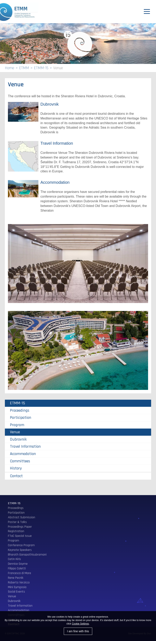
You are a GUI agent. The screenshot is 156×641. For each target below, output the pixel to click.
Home (9, 68)
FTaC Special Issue (20, 536)
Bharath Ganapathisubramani (27, 554)
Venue (15, 432)
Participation (20, 417)
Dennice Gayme (18, 564)
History (16, 468)
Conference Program (21, 545)
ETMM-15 (41, 68)
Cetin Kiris (14, 559)
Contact (16, 476)
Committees (20, 461)
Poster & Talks (17, 522)
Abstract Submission (21, 517)
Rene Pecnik (15, 578)
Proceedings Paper (20, 527)
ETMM (24, 68)
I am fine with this (78, 631)
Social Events (16, 592)
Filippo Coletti (17, 568)
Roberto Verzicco (19, 582)
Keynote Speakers (20, 550)
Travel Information (56, 143)
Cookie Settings (80, 623)
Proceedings (19, 410)
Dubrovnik (49, 104)
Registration (16, 531)
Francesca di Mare (19, 573)
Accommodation (54, 182)
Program (17, 425)
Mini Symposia (17, 587)
